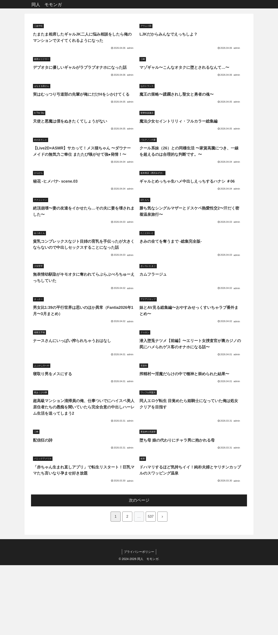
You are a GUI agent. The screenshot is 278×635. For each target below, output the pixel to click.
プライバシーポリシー (139, 621)
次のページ (139, 570)
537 (151, 586)
